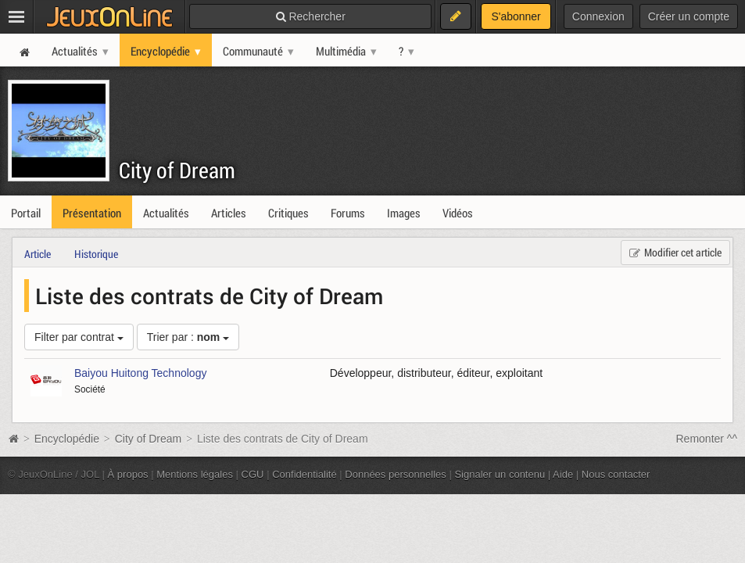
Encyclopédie (66, 438)
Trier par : (188, 337)
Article (37, 253)
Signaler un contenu (499, 474)
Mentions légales (194, 474)
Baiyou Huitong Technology (140, 373)
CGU (253, 474)
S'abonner (515, 16)
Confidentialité (304, 474)
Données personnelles (395, 474)
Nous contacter (616, 474)
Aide (563, 474)
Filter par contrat (79, 337)
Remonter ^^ (707, 438)
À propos (128, 474)
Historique (96, 253)
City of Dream (177, 170)
